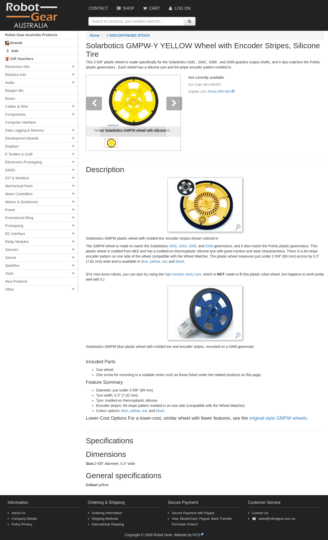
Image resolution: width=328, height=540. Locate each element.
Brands (14, 43)
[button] (93, 113)
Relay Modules (17, 242)
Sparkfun (12, 265)
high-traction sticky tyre (183, 274)
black (180, 261)
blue (144, 261)
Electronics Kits (17, 67)
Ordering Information (107, 513)
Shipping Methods (105, 519)
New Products (16, 281)
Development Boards (22, 138)
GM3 (183, 246)
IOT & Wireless (17, 178)
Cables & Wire (16, 106)
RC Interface (15, 234)
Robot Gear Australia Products (31, 35)
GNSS (10, 170)
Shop (125, 8)
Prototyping (14, 226)
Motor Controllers (19, 194)
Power (10, 210)
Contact (98, 8)
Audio (9, 83)
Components (15, 114)
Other (9, 289)
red (164, 261)
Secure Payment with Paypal (193, 513)
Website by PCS (187, 535)
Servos (10, 258)
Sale (11, 51)
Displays (12, 146)
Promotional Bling (19, 218)
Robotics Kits (15, 75)
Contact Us (260, 513)
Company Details (24, 519)
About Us (18, 513)
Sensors (11, 250)
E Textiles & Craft (19, 154)
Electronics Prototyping (23, 162)
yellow (155, 261)
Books (10, 98)
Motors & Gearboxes (21, 202)
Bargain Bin (14, 91)
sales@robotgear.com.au (276, 519)
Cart (151, 8)
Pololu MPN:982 (220, 91)
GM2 (173, 246)
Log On (179, 8)
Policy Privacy (22, 524)
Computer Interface (20, 122)
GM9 (209, 246)
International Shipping (108, 524)
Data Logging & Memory (24, 130)
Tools (9, 273)
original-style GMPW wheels (278, 418)
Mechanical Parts (19, 186)
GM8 (192, 246)
